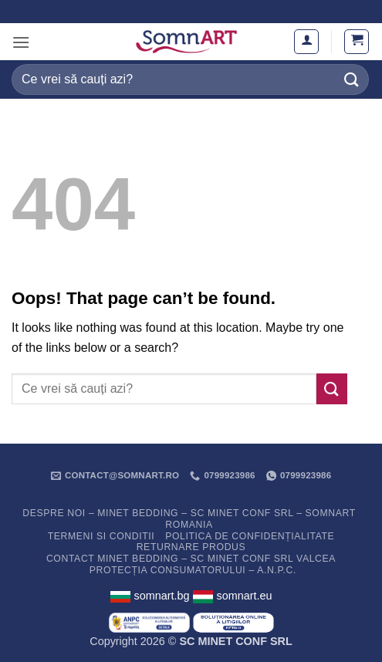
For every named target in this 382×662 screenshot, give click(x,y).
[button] (21, 42)
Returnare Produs (191, 547)
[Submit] (351, 79)
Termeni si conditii (101, 536)
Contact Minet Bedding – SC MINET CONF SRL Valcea (191, 558)
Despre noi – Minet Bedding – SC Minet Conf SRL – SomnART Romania (189, 519)
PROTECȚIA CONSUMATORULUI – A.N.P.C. (193, 570)
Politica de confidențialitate (249, 536)
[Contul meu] (306, 41)
